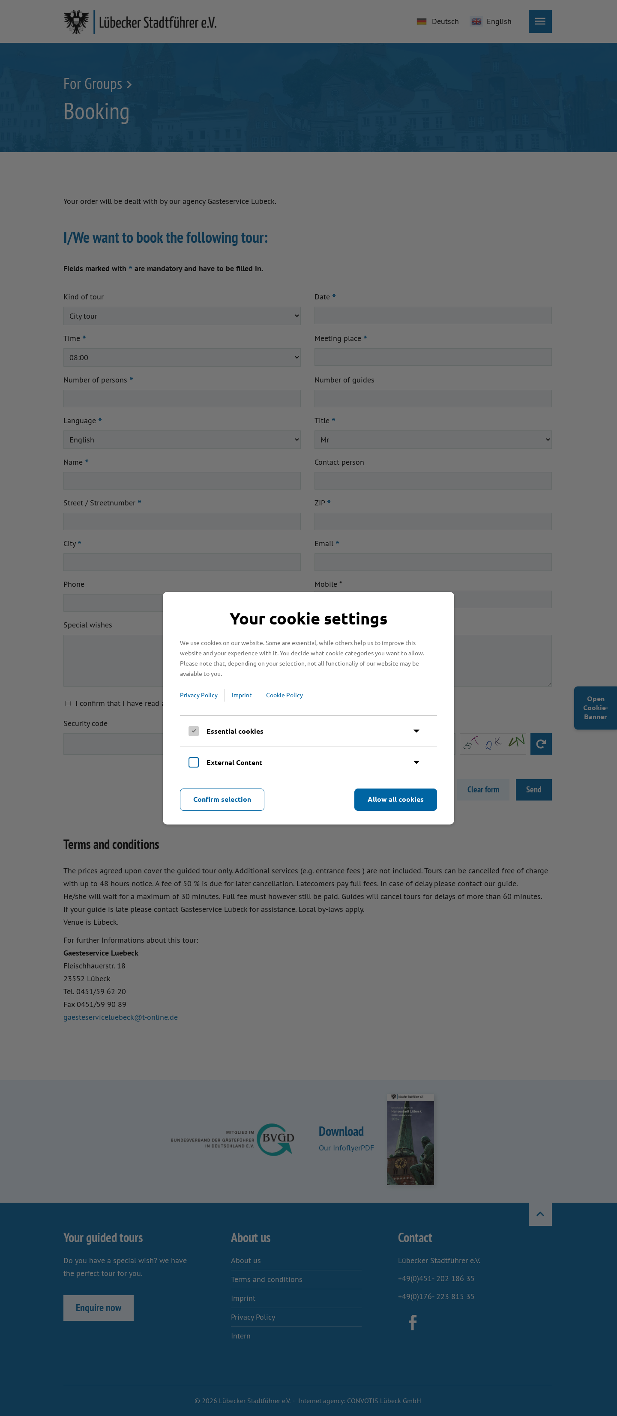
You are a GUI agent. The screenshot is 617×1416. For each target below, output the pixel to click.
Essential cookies (235, 730)
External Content (234, 762)
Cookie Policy (284, 695)
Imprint (242, 695)
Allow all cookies (396, 799)
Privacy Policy (199, 695)
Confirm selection (222, 799)
